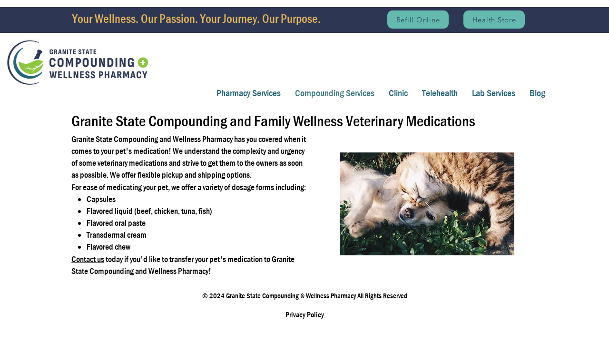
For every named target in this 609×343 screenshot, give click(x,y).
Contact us (87, 259)
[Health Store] (494, 19)
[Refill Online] (418, 19)
